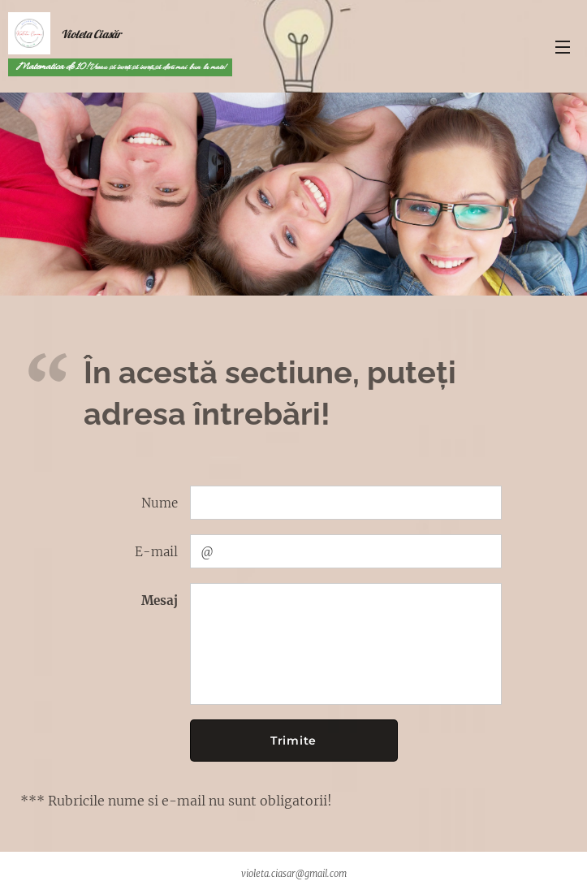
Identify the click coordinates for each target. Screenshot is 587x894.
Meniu (562, 47)
